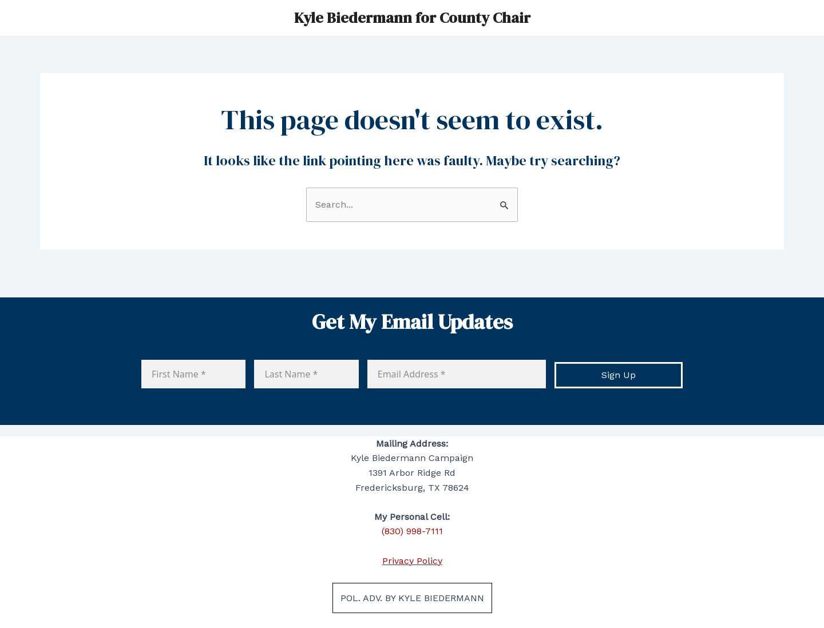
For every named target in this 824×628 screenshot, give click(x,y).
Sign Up (618, 374)
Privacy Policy (412, 560)
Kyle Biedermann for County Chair (412, 17)
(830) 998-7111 (412, 531)
